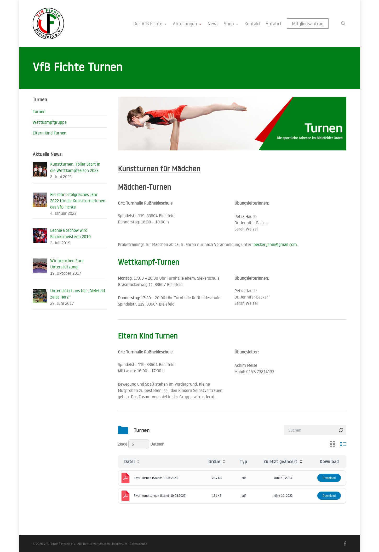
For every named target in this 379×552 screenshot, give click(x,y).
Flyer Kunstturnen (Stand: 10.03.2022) (160, 496)
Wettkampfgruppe (50, 122)
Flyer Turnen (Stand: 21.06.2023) (156, 478)
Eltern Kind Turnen (148, 336)
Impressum (119, 544)
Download (329, 478)
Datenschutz (138, 544)
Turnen (39, 111)
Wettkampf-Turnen (148, 262)
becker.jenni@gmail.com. (276, 244)
